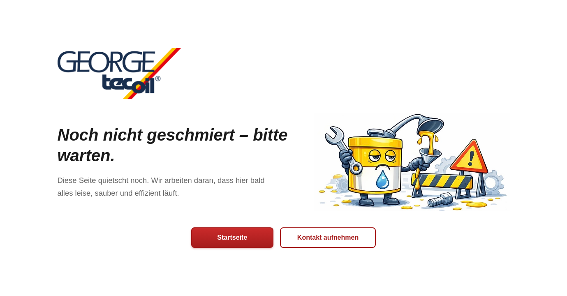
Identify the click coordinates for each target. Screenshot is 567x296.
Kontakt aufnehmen (328, 237)
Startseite (232, 237)
